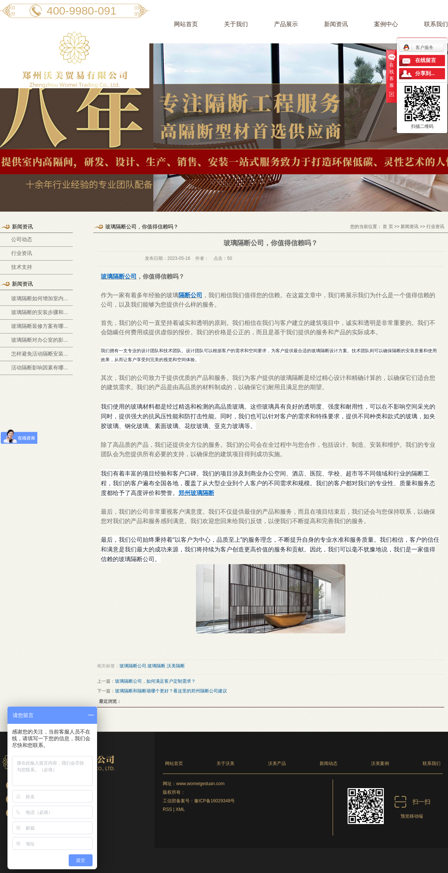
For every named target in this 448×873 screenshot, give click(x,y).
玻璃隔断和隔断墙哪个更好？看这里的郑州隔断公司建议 (171, 691)
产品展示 (286, 24)
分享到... (425, 73)
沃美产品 (277, 763)
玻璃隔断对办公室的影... (39, 340)
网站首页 (186, 24)
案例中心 (386, 24)
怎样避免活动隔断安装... (39, 354)
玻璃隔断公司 (132, 665)
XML (180, 809)
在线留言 (425, 60)
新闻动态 (328, 763)
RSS (167, 809)
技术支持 (21, 267)
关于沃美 (225, 763)
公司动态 (21, 239)
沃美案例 (380, 763)
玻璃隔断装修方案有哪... (39, 326)
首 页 (388, 226)
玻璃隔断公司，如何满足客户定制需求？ (155, 681)
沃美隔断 (176, 665)
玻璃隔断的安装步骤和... (39, 312)
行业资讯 (21, 253)
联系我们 (432, 763)
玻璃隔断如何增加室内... (39, 298)
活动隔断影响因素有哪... (39, 368)
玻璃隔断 (156, 665)
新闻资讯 (336, 24)
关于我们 (236, 24)
